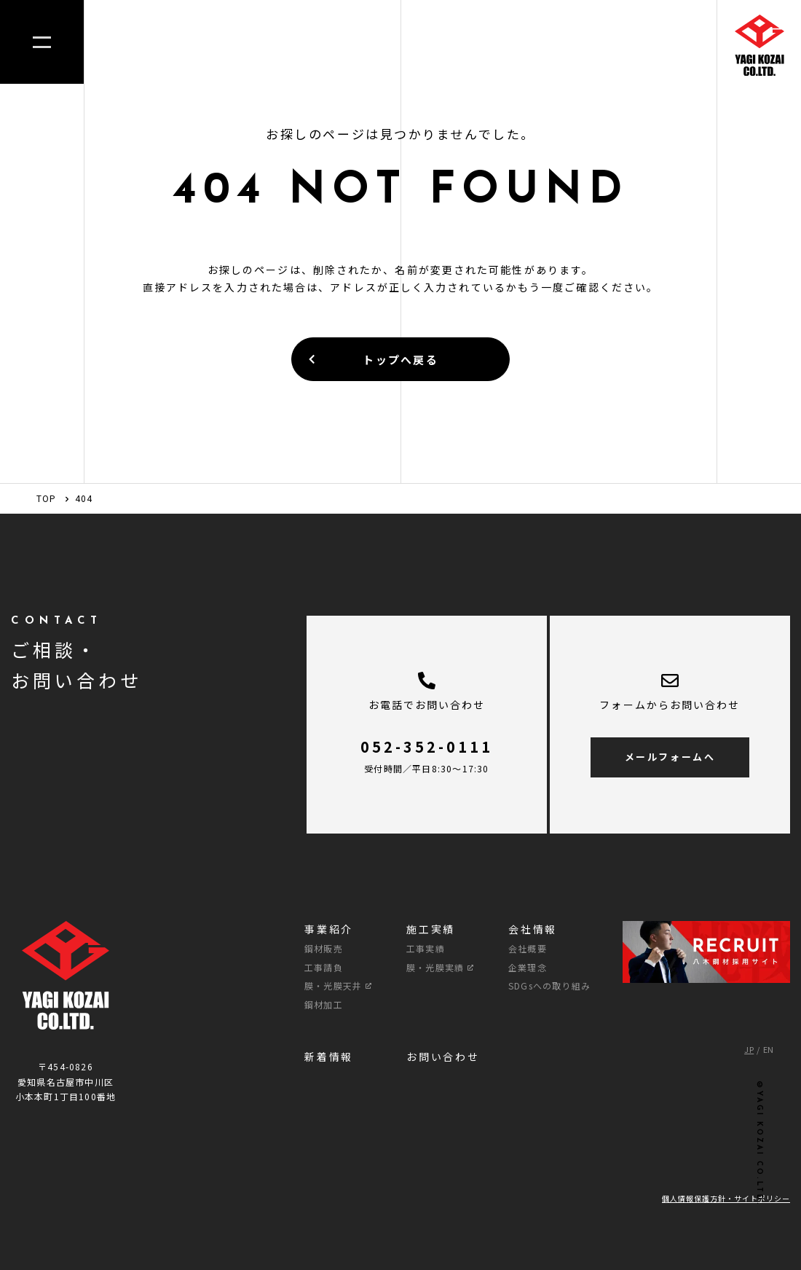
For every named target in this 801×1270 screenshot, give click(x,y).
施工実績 (430, 929)
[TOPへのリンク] (759, 48)
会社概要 (527, 948)
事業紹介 (328, 929)
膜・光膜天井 (337, 985)
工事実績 (425, 948)
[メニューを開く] (42, 42)
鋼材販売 (323, 948)
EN (768, 1049)
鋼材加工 (323, 1004)
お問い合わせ (443, 1056)
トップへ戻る (372, 359)
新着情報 (328, 1056)
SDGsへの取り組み (549, 985)
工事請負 (323, 967)
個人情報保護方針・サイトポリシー (726, 1198)
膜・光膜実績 (439, 967)
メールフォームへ (670, 757)
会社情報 (532, 929)
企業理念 (527, 967)
